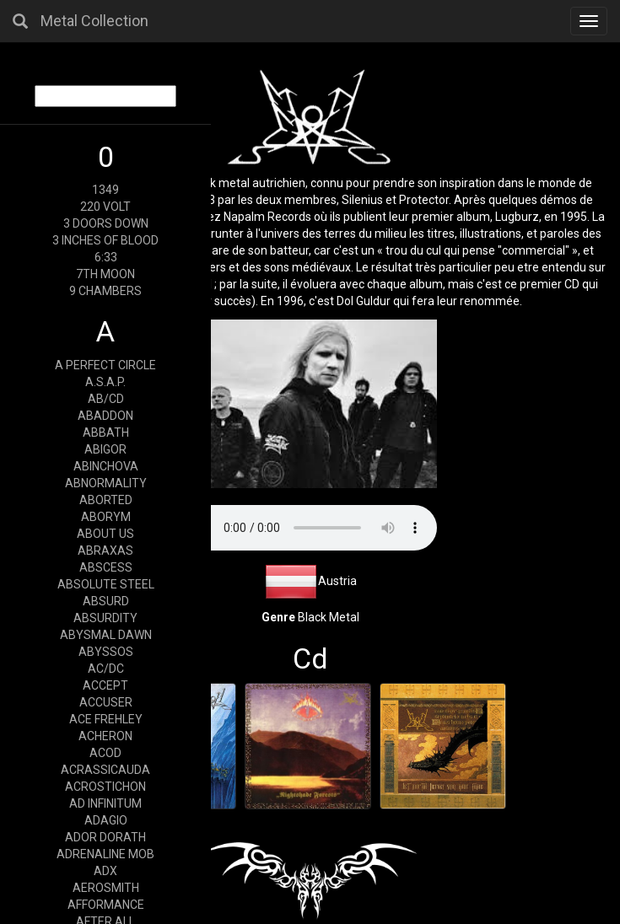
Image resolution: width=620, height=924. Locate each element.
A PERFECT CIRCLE (105, 365)
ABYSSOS (105, 651)
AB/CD (106, 399)
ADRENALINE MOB (105, 854)
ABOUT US (105, 533)
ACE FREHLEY (106, 719)
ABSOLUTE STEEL (105, 584)
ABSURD (106, 601)
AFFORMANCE (105, 904)
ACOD (105, 753)
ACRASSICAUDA (105, 769)
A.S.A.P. (105, 382)
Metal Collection (94, 21)
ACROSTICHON (105, 786)
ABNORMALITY (106, 483)
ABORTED (105, 500)
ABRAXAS (105, 550)
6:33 (105, 257)
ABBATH (106, 432)
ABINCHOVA (105, 466)
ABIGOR (105, 449)
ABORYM (106, 517)
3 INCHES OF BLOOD (105, 240)
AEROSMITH (106, 887)
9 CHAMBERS (105, 291)
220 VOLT (105, 206)
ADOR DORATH (105, 837)
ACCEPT (105, 685)
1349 (105, 189)
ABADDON (105, 415)
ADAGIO (105, 820)
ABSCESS (105, 567)
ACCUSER (105, 702)
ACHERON (105, 736)
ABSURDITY (105, 618)
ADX (105, 871)
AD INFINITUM (105, 803)
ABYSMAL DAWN (106, 635)
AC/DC (106, 668)
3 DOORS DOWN (105, 223)
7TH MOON (105, 274)
